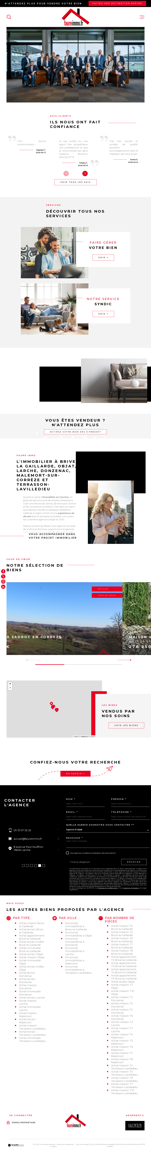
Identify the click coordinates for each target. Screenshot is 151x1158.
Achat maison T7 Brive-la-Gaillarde (122, 946)
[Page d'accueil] (75, 17)
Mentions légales (107, 1144)
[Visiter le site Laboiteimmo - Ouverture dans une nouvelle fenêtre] (15, 1145)
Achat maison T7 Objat (122, 986)
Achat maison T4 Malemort (122, 1036)
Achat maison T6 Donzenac (122, 1017)
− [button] (10, 688)
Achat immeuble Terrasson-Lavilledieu (32, 1039)
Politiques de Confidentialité (108, 888)
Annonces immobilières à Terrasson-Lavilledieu (78, 969)
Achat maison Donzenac (28, 987)
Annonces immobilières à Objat (78, 934)
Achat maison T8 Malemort (122, 1061)
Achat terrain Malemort (27, 1021)
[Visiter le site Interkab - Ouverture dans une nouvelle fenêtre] (135, 1125)
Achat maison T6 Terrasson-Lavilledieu (124, 1079)
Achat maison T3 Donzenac (122, 999)
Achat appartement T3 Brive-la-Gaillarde (124, 965)
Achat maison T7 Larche (122, 1030)
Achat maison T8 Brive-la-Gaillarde (122, 952)
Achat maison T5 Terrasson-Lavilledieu (124, 1073)
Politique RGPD (137, 1144)
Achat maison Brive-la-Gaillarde (32, 925)
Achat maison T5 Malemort (122, 1042)
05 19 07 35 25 (22, 830)
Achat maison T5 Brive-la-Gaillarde (122, 934)
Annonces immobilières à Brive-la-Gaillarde (76, 926)
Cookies (110, 1146)
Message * (74, 838)
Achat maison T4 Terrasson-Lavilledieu (124, 1067)
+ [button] (10, 684)
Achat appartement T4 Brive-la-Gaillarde (124, 971)
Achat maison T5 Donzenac (122, 1011)
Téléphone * (121, 812)
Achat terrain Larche (32, 997)
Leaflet (76, 736)
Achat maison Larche (28, 1002)
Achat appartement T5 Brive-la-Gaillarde (124, 977)
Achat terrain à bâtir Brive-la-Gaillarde (31, 943)
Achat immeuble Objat (30, 962)
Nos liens (126, 1144)
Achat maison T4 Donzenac (122, 1005)
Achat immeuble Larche (30, 1008)
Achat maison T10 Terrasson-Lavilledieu (124, 1092)
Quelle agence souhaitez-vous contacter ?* (100, 825)
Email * (72, 812)
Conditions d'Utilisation (131, 888)
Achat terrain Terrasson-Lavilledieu (32, 1033)
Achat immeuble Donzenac (30, 993)
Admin (118, 1144)
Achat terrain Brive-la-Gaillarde (31, 931)
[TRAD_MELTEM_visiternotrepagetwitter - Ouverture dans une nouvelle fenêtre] (3, 576)
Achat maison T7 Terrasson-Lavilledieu (124, 1085)
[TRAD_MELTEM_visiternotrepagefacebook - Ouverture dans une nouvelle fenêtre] (3, 571)
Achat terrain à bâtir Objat (31, 968)
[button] (85, 173)
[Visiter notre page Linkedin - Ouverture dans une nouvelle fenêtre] (3, 587)
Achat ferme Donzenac (27, 974)
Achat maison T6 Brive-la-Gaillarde (122, 940)
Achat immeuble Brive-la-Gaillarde (30, 949)
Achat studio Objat (123, 981)
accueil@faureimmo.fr (28, 838)
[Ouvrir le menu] (142, 17)
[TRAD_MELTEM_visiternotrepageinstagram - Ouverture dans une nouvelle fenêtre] (3, 581)
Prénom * (119, 799)
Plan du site (94, 1144)
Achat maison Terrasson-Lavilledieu (32, 1027)
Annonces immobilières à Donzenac (74, 941)
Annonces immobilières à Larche (74, 951)
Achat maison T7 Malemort (122, 1054)
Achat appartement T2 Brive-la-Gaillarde (124, 958)
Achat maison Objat (31, 957)
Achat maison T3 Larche (122, 1023)
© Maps (83, 736)
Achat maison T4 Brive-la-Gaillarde (122, 927)
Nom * (71, 799)
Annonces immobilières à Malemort (74, 960)
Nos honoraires (81, 1144)
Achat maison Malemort (28, 1015)
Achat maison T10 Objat (122, 992)
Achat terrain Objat (31, 954)
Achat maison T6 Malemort (122, 1048)
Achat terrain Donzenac (27, 980)
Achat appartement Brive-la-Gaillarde (31, 937)
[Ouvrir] (8, 17)
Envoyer (134, 862)
